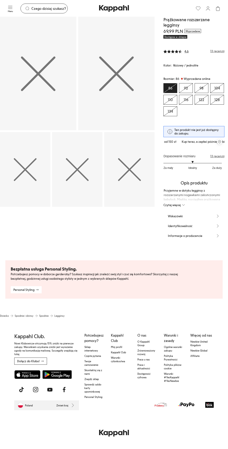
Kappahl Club (118, 352)
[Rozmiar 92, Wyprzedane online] (186, 88)
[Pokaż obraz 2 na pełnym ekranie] (116, 73)
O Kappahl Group (143, 343)
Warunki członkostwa (118, 359)
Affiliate (195, 355)
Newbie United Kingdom (199, 343)
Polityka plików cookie (172, 366)
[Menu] (10, 8)
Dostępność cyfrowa (144, 375)
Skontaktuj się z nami (93, 371)
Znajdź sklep (91, 379)
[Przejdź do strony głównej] (114, 8)
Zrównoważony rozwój (146, 352)
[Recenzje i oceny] (193, 51)
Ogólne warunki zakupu (173, 348)
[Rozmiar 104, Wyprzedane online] (217, 88)
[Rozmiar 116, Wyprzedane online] (186, 100)
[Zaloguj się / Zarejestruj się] (208, 8)
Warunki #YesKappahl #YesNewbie (171, 377)
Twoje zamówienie (91, 363)
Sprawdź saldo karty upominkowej (92, 388)
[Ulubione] (198, 8)
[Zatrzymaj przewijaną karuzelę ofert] (219, 141)
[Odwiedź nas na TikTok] (21, 389)
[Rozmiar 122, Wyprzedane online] (201, 100)
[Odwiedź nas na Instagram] (35, 389)
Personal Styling (93, 396)
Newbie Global (199, 350)
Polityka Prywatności (170, 357)
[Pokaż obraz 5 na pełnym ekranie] (129, 169)
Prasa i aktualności (143, 366)
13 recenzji (217, 156)
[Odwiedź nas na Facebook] (64, 389)
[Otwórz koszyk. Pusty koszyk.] (218, 8)
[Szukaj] (49, 8)
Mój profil (116, 346)
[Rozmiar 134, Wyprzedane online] (170, 111)
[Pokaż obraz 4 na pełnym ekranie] (77, 169)
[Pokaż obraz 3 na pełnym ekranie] (25, 169)
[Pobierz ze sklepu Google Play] (57, 374)
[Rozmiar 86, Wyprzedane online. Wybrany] (170, 88)
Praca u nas (143, 359)
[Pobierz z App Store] (27, 374)
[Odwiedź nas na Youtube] (49, 389)
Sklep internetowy (91, 348)
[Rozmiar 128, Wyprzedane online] (217, 100)
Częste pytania (92, 355)
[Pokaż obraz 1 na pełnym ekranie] (38, 73)
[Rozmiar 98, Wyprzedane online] (201, 88)
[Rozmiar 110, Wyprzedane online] (170, 100)
